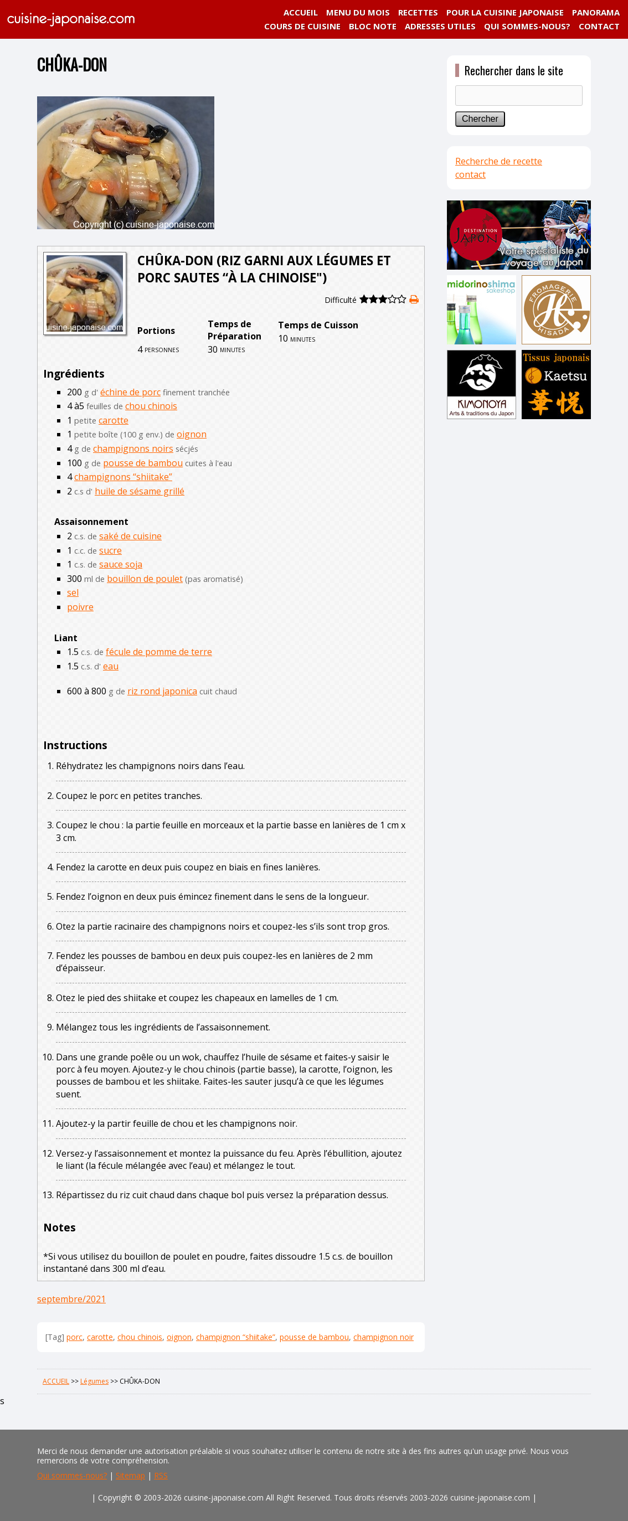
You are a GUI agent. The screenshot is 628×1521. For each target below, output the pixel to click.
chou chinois (151, 406)
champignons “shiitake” (123, 477)
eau (111, 666)
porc (74, 1337)
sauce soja (120, 564)
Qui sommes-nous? (72, 1475)
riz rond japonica (162, 691)
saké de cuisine (130, 536)
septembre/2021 (71, 1299)
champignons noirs (133, 448)
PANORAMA (596, 12)
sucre (110, 550)
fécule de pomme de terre (159, 652)
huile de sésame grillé (139, 491)
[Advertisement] (519, 596)
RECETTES (418, 12)
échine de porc (130, 392)
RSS (161, 1475)
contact (470, 174)
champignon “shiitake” (235, 1337)
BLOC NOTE (373, 26)
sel (73, 592)
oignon (192, 434)
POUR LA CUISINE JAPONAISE (505, 12)
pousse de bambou (143, 463)
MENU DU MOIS (358, 12)
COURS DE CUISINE (302, 26)
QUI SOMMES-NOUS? (527, 26)
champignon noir (383, 1337)
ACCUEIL (301, 12)
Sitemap (130, 1475)
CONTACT (599, 26)
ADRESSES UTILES (440, 26)
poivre (80, 607)
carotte (113, 420)
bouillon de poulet (145, 579)
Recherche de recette (498, 161)
